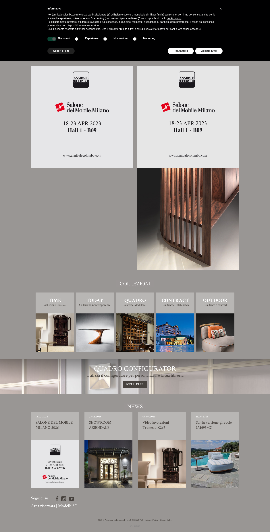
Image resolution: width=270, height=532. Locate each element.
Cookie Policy (166, 520)
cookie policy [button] (174, 18)
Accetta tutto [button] (209, 50)
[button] (221, 9)
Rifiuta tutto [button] (181, 50)
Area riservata (43, 506)
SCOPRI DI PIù (135, 384)
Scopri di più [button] (61, 50)
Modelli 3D (68, 506)
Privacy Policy (151, 520)
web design (135, 525)
